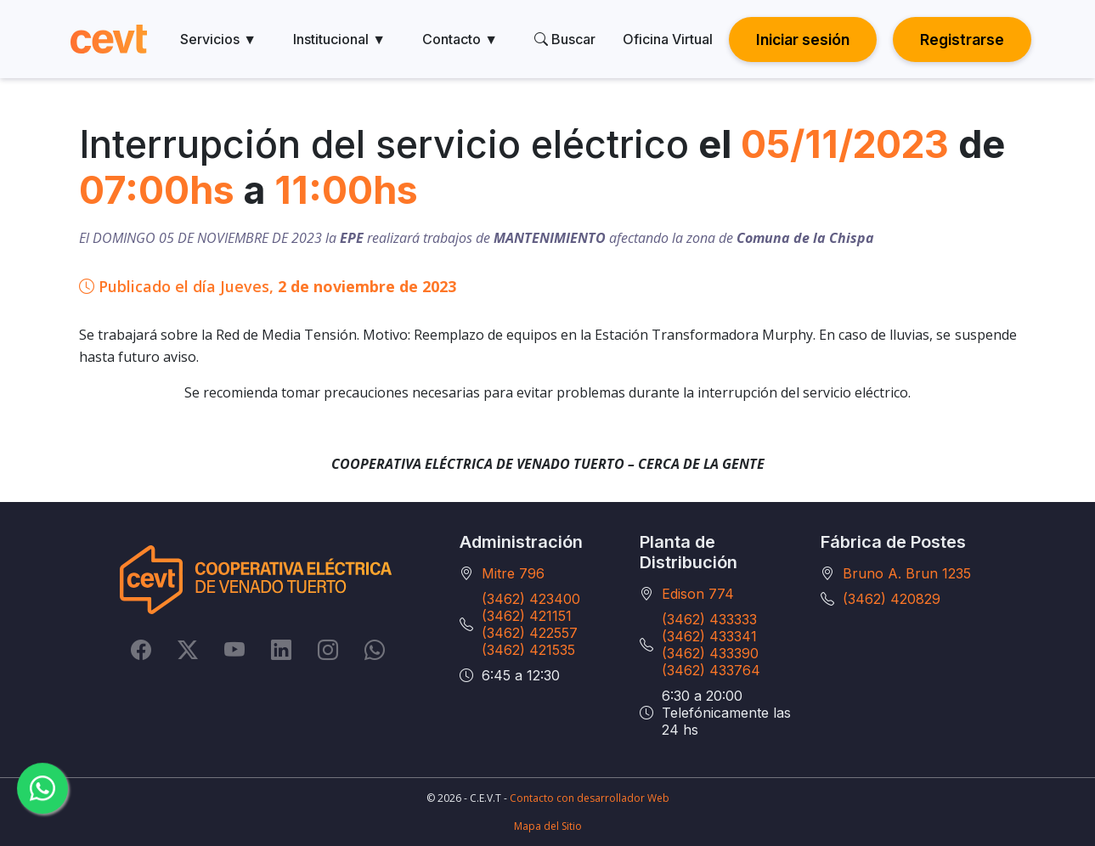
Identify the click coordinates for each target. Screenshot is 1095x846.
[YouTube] (234, 649)
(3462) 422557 (530, 632)
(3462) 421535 (528, 649)
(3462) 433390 (710, 653)
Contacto (460, 39)
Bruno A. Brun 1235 (907, 573)
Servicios (218, 39)
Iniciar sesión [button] (802, 39)
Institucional (339, 39)
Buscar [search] (564, 39)
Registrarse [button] (962, 39)
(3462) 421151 (527, 615)
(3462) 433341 (709, 636)
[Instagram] (328, 649)
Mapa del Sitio (548, 826)
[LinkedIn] (281, 649)
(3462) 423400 (531, 598)
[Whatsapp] (374, 649)
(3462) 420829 (891, 598)
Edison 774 (698, 593)
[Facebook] (141, 649)
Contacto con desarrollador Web (589, 798)
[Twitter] (188, 649)
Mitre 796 (513, 573)
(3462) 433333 (709, 619)
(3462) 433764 (711, 670)
